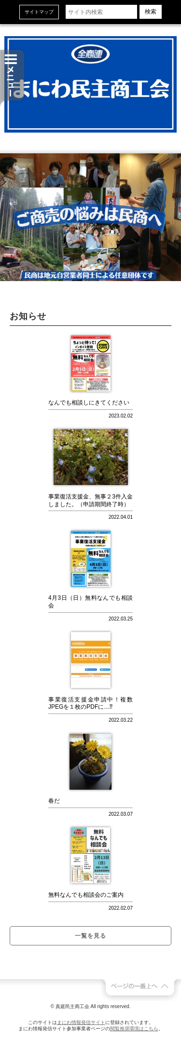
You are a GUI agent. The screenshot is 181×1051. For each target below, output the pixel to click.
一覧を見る (90, 935)
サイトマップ (39, 11)
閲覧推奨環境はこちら (134, 1028)
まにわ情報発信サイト (81, 1022)
